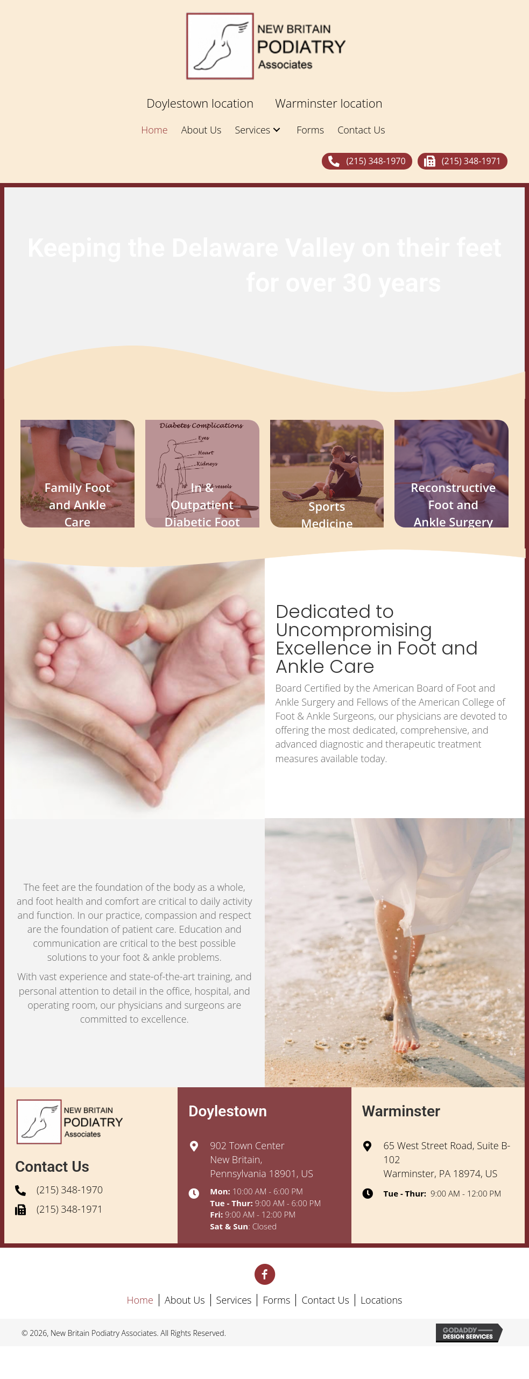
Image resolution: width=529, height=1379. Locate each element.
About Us (185, 1300)
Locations (382, 1300)
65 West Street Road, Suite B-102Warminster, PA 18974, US (447, 1159)
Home (140, 1300)
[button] (367, 161)
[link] (200, 103)
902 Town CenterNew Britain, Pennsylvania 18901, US (261, 1159)
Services (234, 1300)
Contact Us (325, 1300)
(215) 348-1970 (70, 1189)
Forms (276, 1300)
